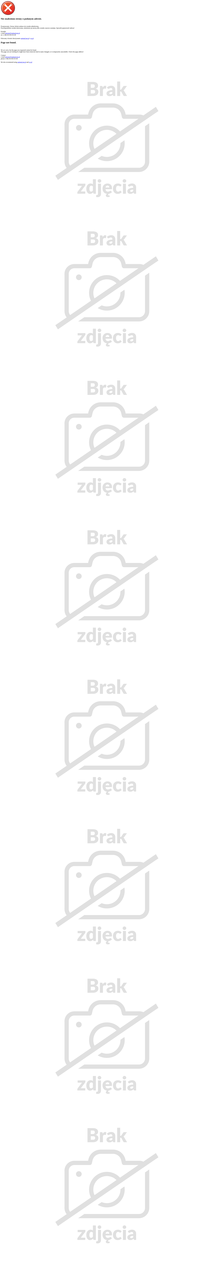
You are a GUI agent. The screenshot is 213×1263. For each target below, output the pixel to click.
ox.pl (32, 38)
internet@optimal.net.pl (12, 33)
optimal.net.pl (25, 38)
